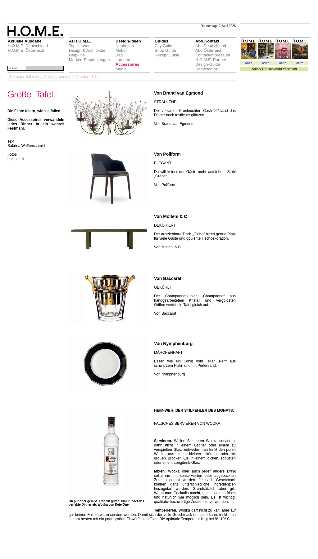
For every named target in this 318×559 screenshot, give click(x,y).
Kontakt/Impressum (212, 55)
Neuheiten (125, 45)
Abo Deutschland (210, 45)
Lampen (123, 59)
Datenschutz (206, 69)
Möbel (121, 50)
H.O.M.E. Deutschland (28, 45)
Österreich (289, 69)
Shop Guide (165, 50)
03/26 (265, 63)
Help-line (77, 55)
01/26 (299, 63)
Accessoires (127, 64)
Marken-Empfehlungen (89, 59)
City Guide (164, 45)
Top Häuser (79, 45)
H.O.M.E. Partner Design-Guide (210, 62)
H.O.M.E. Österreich (26, 50)
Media (121, 69)
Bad (119, 55)
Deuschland (271, 69)
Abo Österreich (208, 50)
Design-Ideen (23, 77)
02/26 (282, 63)
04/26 (248, 63)
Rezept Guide (167, 55)
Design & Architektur (87, 50)
